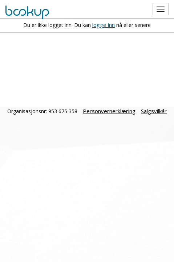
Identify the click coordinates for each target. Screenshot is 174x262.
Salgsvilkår (154, 111)
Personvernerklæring (109, 111)
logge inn (103, 24)
